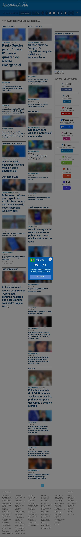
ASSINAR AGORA (40, 277)
